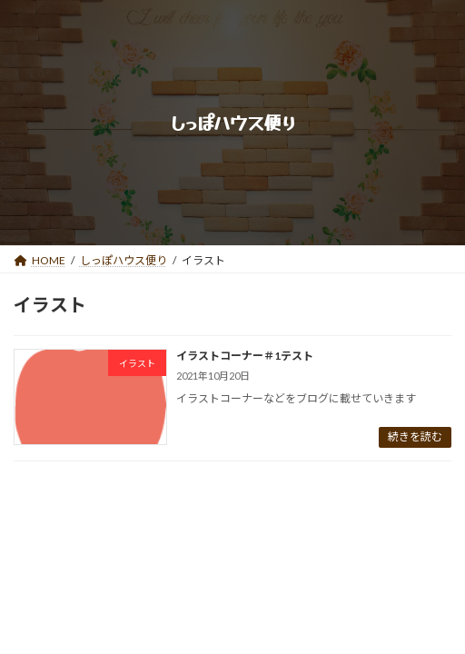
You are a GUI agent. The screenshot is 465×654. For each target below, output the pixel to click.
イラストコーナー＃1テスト (244, 355)
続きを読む (415, 436)
